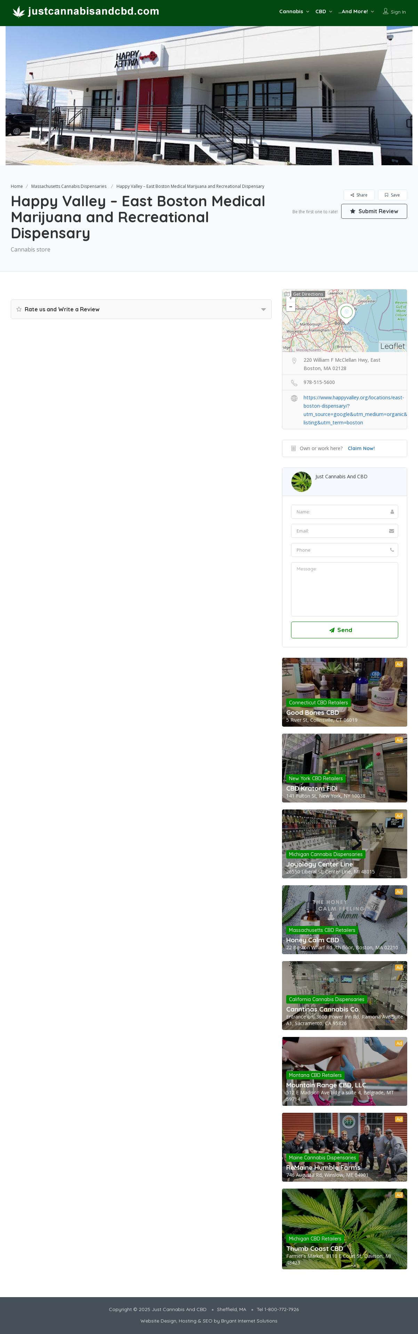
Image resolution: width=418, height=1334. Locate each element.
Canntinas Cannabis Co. (323, 1009)
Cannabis (291, 11)
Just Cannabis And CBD (341, 476)
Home (17, 186)
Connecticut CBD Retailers (318, 703)
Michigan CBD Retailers (315, 1239)
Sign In (398, 12)
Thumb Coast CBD (314, 1248)
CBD (320, 11)
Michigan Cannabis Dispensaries (326, 854)
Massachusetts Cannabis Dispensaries (68, 186)
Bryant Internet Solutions (249, 1321)
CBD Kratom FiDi (311, 788)
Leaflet (392, 346)
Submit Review (374, 211)
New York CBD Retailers (316, 778)
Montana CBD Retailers (315, 1075)
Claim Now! (361, 448)
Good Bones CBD (312, 712)
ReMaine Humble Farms (323, 1167)
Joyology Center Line (319, 864)
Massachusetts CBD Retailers (322, 930)
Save (392, 195)
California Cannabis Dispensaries (326, 999)
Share (359, 195)
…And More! (353, 11)
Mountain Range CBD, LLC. (327, 1085)
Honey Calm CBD (312, 940)
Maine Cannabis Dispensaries (322, 1158)
